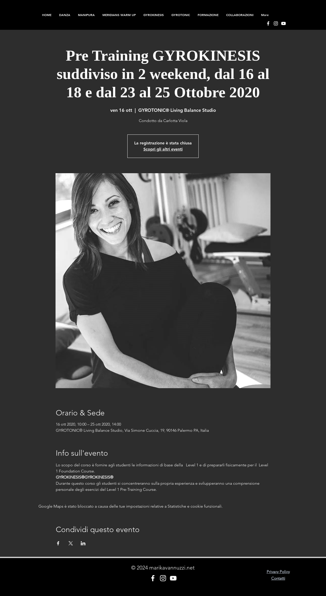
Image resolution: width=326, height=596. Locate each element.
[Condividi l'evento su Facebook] (58, 543)
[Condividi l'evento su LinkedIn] (83, 543)
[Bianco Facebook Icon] (268, 23)
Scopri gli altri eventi (163, 149)
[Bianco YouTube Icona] (283, 23)
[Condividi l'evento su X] (70, 543)
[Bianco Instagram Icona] (276, 23)
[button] (208, 15)
